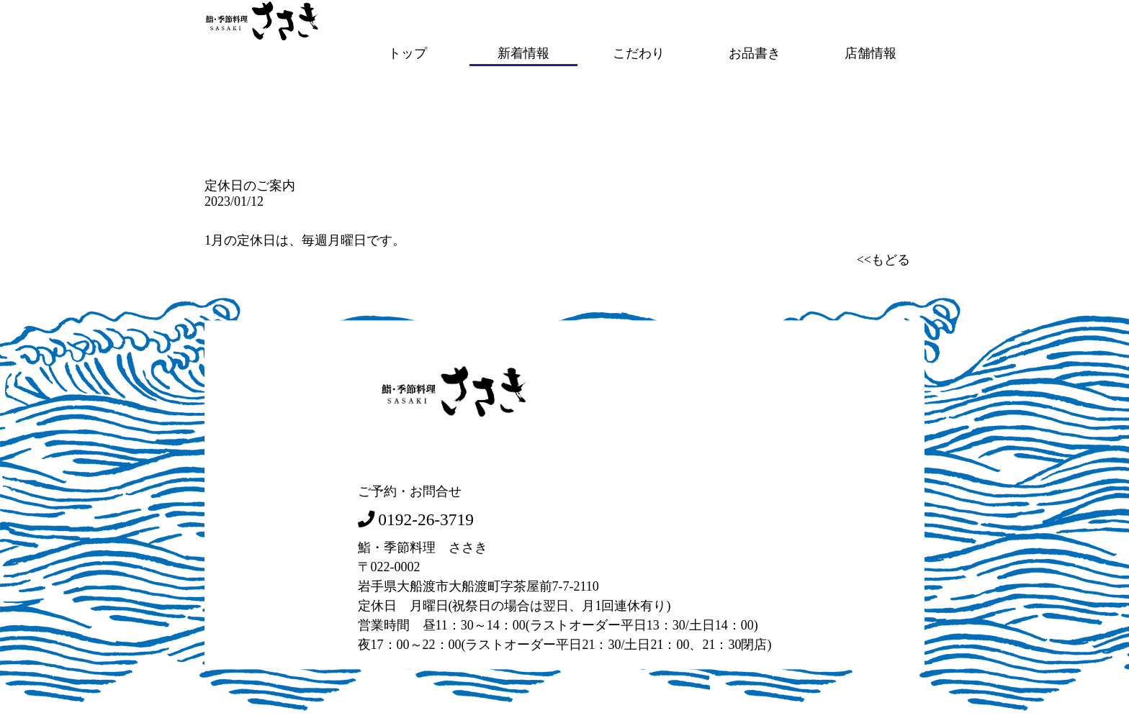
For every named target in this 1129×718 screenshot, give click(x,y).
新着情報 (523, 52)
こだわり (639, 52)
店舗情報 (870, 52)
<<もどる (883, 258)
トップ (407, 52)
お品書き (755, 52)
